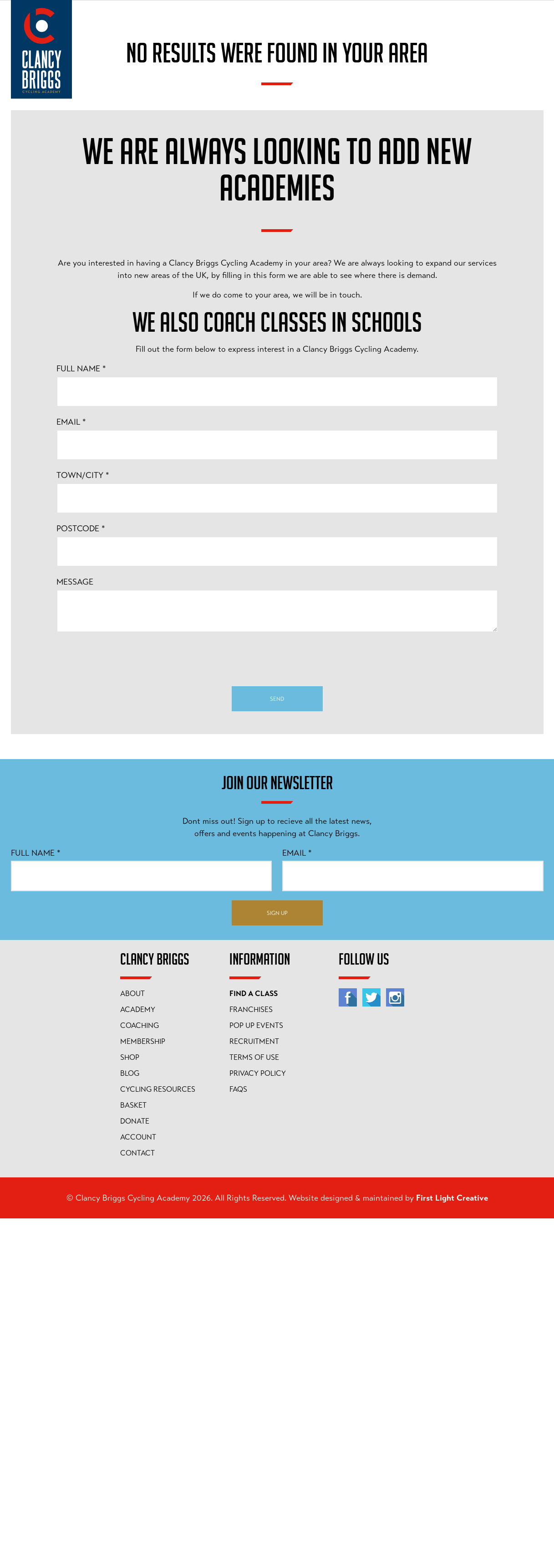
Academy (137, 1337)
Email (71, 749)
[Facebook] (348, 1325)
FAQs (238, 1417)
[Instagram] (395, 1325)
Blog (129, 1401)
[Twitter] (371, 1325)
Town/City (82, 803)
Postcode (80, 856)
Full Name (81, 696)
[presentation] (277, 987)
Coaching (139, 1353)
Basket (133, 1433)
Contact (137, 1480)
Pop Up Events (256, 1353)
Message (74, 909)
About (132, 1321)
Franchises (251, 1337)
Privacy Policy (257, 1401)
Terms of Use (254, 1385)
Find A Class (253, 1321)
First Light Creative (452, 1525)
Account (138, 1464)
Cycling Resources (157, 1417)
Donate (134, 1449)
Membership (142, 1369)
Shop (129, 1385)
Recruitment (254, 1369)
